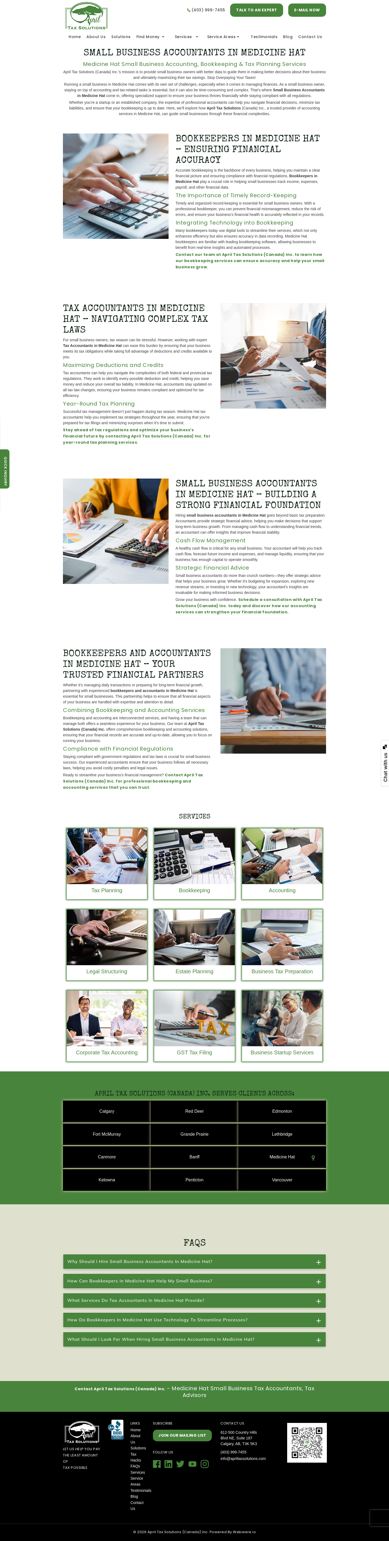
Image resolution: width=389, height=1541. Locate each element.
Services (183, 36)
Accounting (282, 890)
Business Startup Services (282, 1052)
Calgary (106, 1111)
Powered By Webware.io (233, 1532)
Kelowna (107, 1180)
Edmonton (282, 1111)
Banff (194, 1157)
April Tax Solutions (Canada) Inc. (178, 1532)
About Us (96, 36)
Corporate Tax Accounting (107, 1052)
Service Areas (221, 36)
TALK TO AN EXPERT (256, 10)
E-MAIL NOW (307, 10)
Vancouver (282, 1180)
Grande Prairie (194, 1134)
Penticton (195, 1180)
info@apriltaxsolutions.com (243, 1458)
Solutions (121, 36)
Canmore (107, 1157)
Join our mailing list (182, 1435)
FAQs (135, 1466)
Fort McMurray (107, 1134)
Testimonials (264, 36)
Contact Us (310, 36)
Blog (288, 36)
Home (75, 36)
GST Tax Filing (194, 1052)
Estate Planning (194, 971)
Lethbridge (282, 1134)
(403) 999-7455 (208, 10)
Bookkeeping (194, 890)
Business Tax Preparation (282, 971)
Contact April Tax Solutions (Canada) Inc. (120, 1389)
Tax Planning (106, 890)
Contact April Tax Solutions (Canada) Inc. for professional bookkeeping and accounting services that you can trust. (133, 781)
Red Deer (194, 1111)
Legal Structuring (106, 971)
